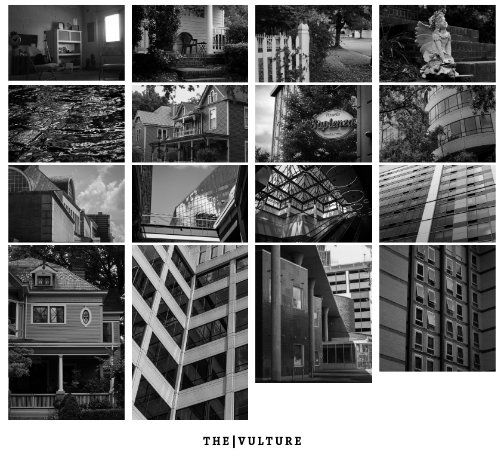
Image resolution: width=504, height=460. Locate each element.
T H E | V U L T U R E (252, 441)
